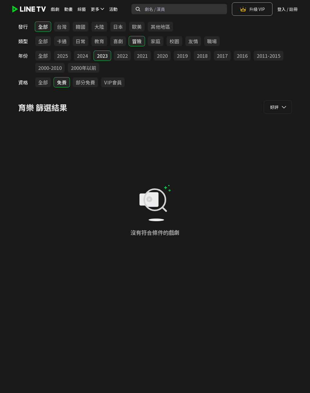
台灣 (62, 26)
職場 (212, 41)
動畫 (68, 9)
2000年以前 (83, 67)
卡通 (62, 41)
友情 (193, 41)
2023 (102, 55)
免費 (62, 82)
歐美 (137, 26)
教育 (99, 41)
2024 (82, 55)
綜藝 (82, 9)
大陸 (99, 26)
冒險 (137, 41)
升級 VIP (252, 9)
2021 (142, 55)
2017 (222, 55)
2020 (162, 55)
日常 (80, 41)
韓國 (80, 26)
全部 (43, 26)
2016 (242, 55)
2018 (202, 55)
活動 (113, 9)
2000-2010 (50, 67)
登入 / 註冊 (287, 9)
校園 (174, 41)
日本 (118, 26)
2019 (182, 55)
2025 (62, 55)
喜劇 (118, 41)
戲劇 (55, 9)
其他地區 (160, 26)
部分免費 (85, 82)
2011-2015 (268, 55)
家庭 (155, 41)
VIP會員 (113, 82)
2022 (122, 55)
